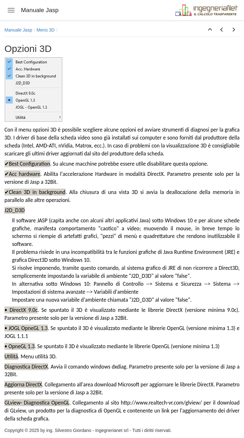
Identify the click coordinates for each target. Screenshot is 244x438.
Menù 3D (46, 29)
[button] (210, 30)
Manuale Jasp (18, 29)
